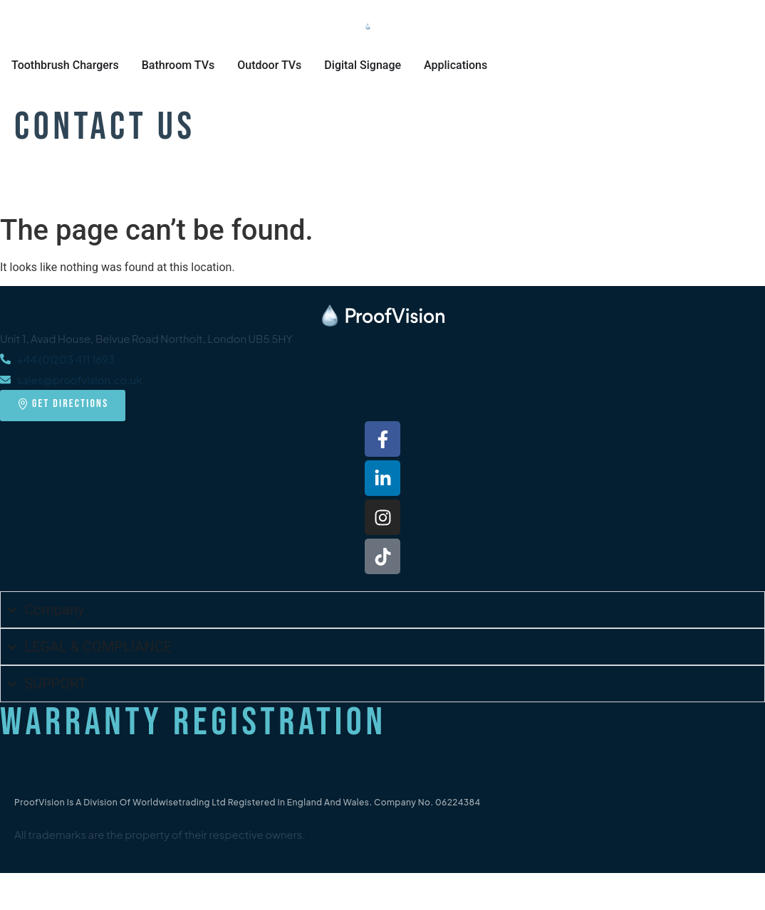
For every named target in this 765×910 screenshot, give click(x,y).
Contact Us (105, 127)
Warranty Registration (193, 722)
